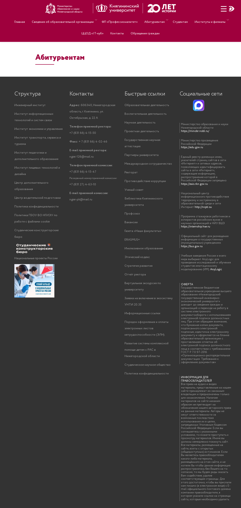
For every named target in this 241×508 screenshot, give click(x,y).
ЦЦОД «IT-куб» (95, 26)
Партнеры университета (142, 155)
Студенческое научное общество (148, 365)
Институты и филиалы (204, 19)
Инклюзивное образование (144, 248)
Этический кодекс (137, 257)
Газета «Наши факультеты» (143, 231)
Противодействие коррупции (145, 181)
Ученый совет (134, 190)
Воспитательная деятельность (145, 114)
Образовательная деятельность (147, 105)
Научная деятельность (140, 122)
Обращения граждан (142, 26)
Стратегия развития (139, 266)
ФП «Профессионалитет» (120, 19)
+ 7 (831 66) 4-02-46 (88, 141)
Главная (23, 19)
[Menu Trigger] (223, 9)
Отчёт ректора (135, 274)
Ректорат (131, 172)
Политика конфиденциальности (36, 206)
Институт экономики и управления (38, 129)
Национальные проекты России (36, 258)
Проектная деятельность (142, 131)
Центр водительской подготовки (37, 198)
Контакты (117, 26)
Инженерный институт (30, 105)
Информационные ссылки (142, 313)
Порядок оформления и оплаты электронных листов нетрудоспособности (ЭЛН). (147, 328)
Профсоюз (132, 213)
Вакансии (131, 222)
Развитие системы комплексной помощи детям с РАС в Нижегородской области (147, 349)
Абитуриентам (153, 19)
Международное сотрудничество (148, 164)
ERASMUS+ (132, 240)
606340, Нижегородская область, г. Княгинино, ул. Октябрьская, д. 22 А (92, 111)
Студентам (177, 19)
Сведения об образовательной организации (64, 19)
